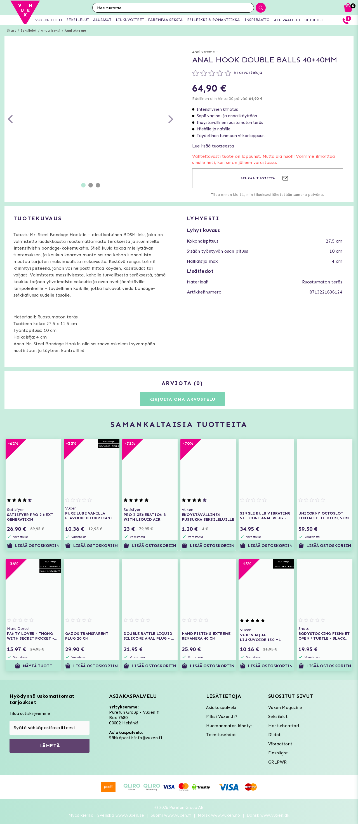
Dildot (274, 734)
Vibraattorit (280, 743)
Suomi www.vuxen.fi (171, 815)
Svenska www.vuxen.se (120, 815)
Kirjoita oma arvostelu (182, 399)
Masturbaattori (283, 725)
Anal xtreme (75, 30)
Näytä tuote (33, 665)
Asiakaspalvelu (221, 707)
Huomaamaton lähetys (229, 725)
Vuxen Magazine (285, 707)
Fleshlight (278, 752)
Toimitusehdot (221, 734)
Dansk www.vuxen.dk (268, 815)
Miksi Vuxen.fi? (221, 716)
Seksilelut (28, 30)
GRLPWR (277, 762)
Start (11, 30)
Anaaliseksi (50, 30)
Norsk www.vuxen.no (219, 815)
